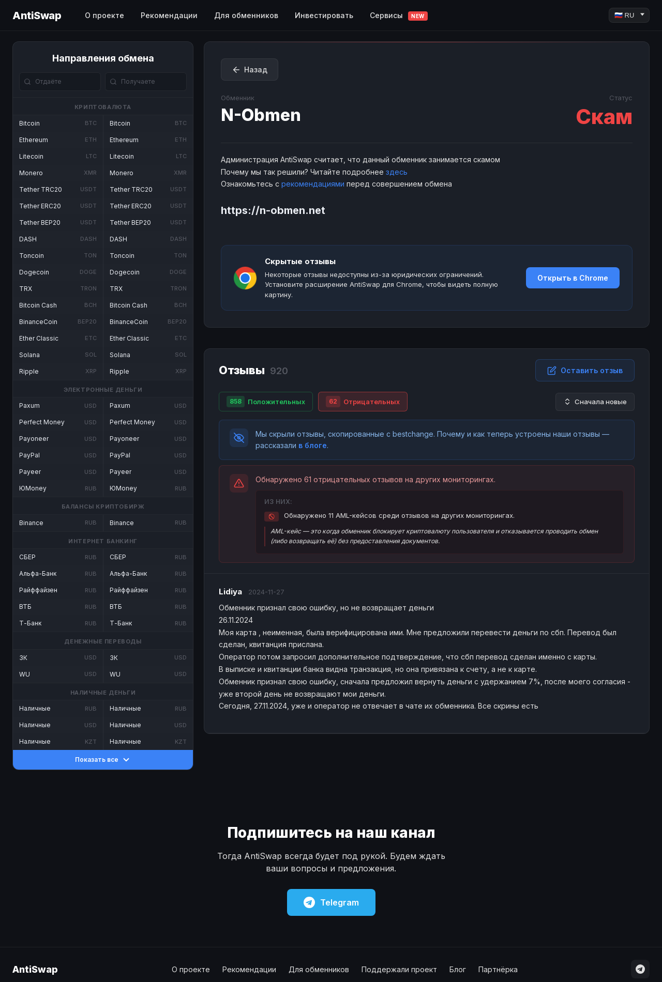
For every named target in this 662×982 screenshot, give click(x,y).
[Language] (629, 15)
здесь (397, 171)
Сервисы (399, 16)
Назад (249, 69)
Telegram (331, 902)
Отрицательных (363, 401)
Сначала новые (595, 401)
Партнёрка (498, 969)
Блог (457, 969)
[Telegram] (640, 969)
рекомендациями (312, 183)
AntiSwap (36, 15)
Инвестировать (324, 15)
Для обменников (246, 15)
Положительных (266, 401)
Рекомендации (169, 15)
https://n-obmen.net (273, 210)
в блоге (312, 445)
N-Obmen (261, 115)
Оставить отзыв (585, 370)
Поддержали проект (399, 969)
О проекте (104, 15)
